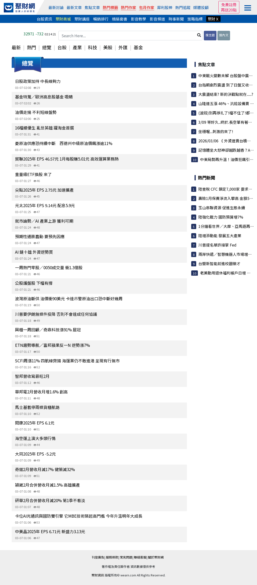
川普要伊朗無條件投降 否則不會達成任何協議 (56, 314)
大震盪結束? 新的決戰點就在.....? (225, 94)
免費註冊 (228, 4)
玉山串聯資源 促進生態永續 (221, 207)
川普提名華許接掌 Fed (217, 245)
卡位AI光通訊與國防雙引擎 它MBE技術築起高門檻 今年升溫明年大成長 (78, 516)
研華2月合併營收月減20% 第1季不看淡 (50, 500)
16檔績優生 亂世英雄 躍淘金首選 (44, 128)
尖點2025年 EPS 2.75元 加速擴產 (44, 190)
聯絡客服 (140, 557)
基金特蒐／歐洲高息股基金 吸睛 (44, 97)
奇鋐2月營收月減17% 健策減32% (45, 469)
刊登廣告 (98, 557)
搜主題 (210, 35)
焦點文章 (92, 7)
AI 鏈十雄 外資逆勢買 (34, 252)
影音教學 (138, 19)
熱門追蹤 (182, 7)
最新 (16, 47)
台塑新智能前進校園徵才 (219, 263)
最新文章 (74, 7)
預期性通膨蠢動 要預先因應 (40, 236)
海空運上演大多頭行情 (35, 438)
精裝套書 (119, 19)
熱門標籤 (110, 7)
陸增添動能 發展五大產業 (219, 235)
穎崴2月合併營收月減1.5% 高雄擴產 (47, 485)
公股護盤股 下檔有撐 (33, 283)
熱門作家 (128, 7)
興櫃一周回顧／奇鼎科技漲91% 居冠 (48, 330)
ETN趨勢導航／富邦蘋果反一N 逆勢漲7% (52, 345)
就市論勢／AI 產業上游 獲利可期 (44, 221)
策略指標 (195, 19)
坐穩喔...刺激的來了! (215, 131)
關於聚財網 (156, 557)
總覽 (46, 47)
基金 (138, 47)
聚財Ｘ (213, 19)
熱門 (31, 47)
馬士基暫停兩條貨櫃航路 (37, 407)
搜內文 (223, 35)
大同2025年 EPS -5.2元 (35, 454)
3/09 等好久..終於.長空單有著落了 (227, 122)
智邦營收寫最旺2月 (32, 376)
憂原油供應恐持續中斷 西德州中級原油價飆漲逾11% (63, 143)
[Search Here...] (130, 35)
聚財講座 (82, 19)
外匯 (123, 47)
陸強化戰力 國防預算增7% (220, 217)
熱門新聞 (206, 177)
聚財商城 (63, 19)
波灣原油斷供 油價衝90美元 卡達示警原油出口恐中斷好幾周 (69, 298)
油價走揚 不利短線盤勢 (36, 112)
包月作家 (146, 7)
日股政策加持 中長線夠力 (38, 81)
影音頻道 (157, 19)
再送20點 (229, 9)
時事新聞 (176, 19)
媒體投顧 (201, 7)
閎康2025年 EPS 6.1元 (34, 423)
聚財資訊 (98, 575)
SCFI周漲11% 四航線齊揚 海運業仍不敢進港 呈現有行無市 (67, 361)
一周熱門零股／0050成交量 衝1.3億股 (48, 267)
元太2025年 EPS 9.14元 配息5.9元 (45, 205)
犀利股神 (164, 7)
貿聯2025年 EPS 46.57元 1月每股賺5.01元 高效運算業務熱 (67, 159)
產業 (77, 47)
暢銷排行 (100, 19)
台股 (62, 47)
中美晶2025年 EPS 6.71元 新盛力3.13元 (50, 531)
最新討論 (56, 7)
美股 (107, 47)
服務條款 (112, 557)
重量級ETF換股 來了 (33, 174)
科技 (92, 47)
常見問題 (126, 557)
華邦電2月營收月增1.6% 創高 (41, 392)
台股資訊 (44, 19)
